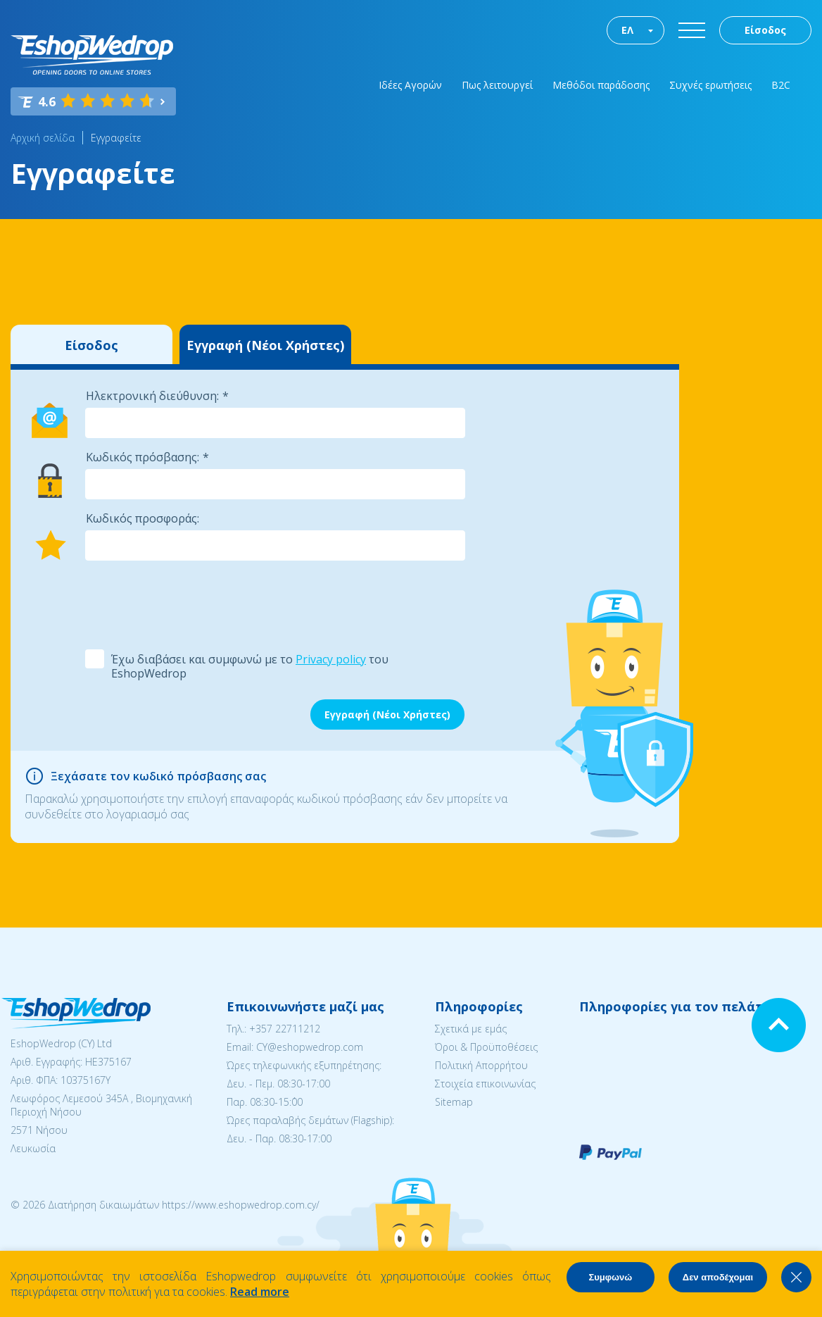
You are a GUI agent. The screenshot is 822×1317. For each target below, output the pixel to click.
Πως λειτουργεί (497, 85)
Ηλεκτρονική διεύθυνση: (152, 396)
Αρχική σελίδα (43, 137)
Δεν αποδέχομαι (718, 1277)
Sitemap (454, 1102)
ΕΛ (627, 30)
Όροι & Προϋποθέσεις (486, 1047)
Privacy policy (331, 659)
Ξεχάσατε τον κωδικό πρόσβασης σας (158, 776)
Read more (259, 1291)
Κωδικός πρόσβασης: (142, 457)
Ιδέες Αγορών (410, 85)
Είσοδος (765, 30)
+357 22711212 (284, 1028)
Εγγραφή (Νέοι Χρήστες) (265, 345)
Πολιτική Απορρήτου (481, 1065)
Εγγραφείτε (116, 137)
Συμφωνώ (610, 1277)
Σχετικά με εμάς (471, 1028)
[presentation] (191, 603)
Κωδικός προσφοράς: (142, 518)
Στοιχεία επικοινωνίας (485, 1083)
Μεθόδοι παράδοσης (601, 85)
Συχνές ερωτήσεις (710, 85)
